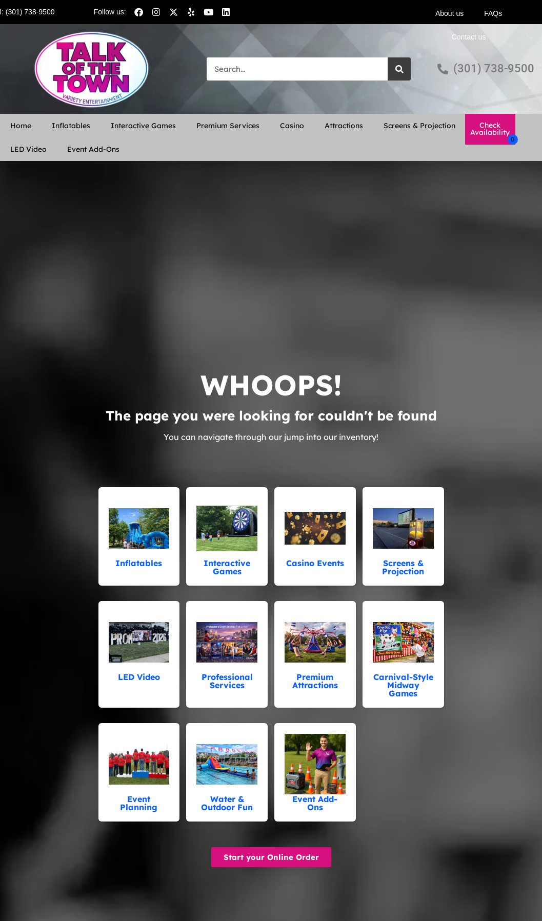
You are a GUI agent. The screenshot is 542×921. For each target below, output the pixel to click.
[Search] (399, 69)
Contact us (469, 37)
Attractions (344, 125)
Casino (292, 125)
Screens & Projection (419, 125)
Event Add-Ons (93, 149)
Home (20, 125)
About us (449, 13)
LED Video (28, 149)
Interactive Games (143, 125)
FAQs (493, 13)
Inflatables (71, 125)
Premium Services (227, 125)
